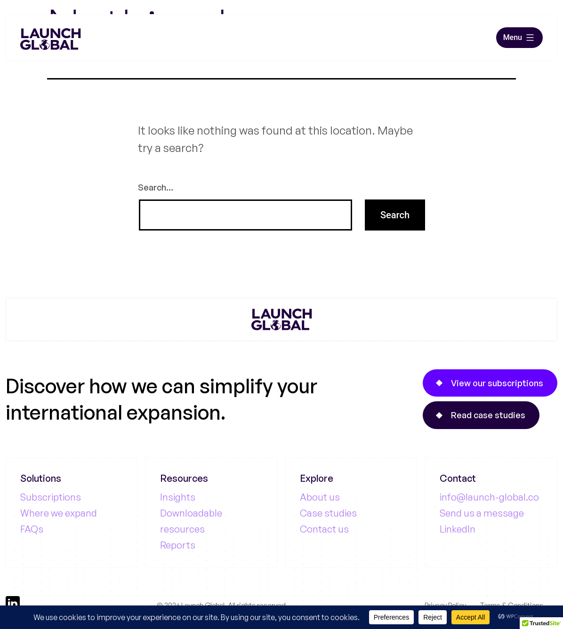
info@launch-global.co (489, 497)
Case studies (328, 513)
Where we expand (58, 513)
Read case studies (488, 415)
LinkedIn (457, 529)
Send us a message (482, 513)
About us (320, 497)
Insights (177, 497)
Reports (177, 545)
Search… (155, 187)
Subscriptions (50, 497)
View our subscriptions (497, 383)
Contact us (324, 529)
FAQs (31, 529)
